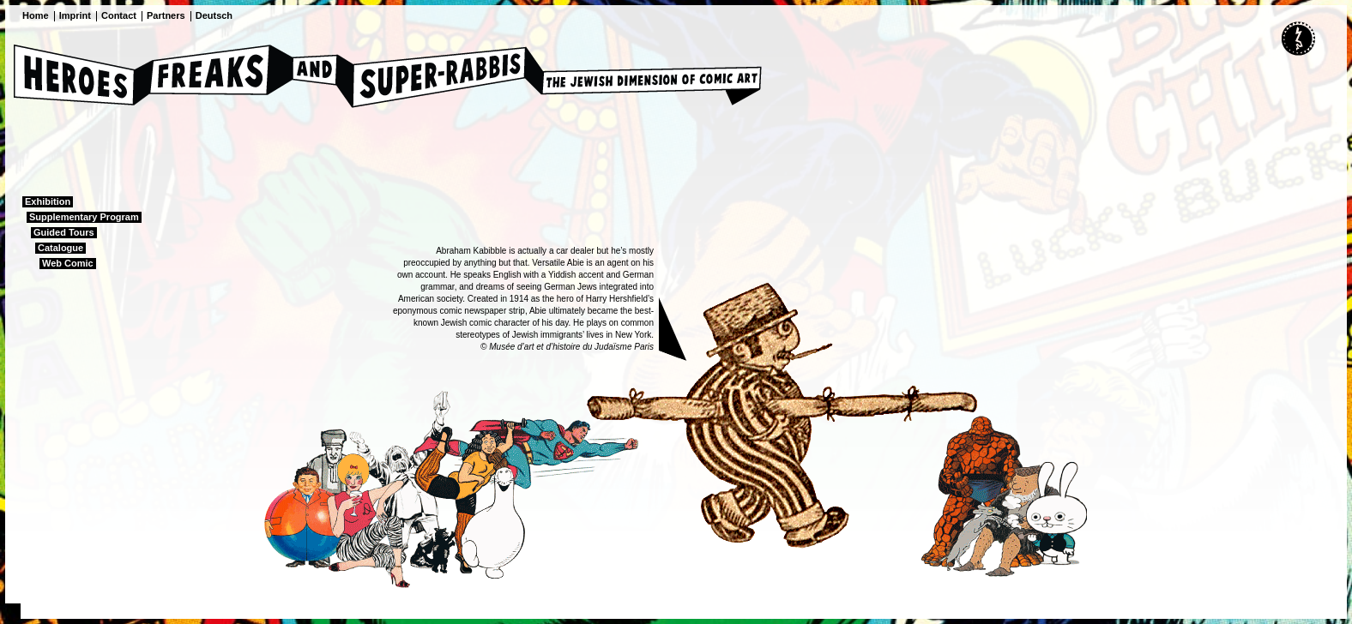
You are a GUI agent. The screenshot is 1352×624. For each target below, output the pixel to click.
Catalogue (60, 248)
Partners (166, 15)
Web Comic (68, 263)
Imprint (75, 15)
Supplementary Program (84, 217)
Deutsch (214, 15)
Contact (118, 15)
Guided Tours (63, 232)
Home (35, 15)
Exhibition (47, 201)
